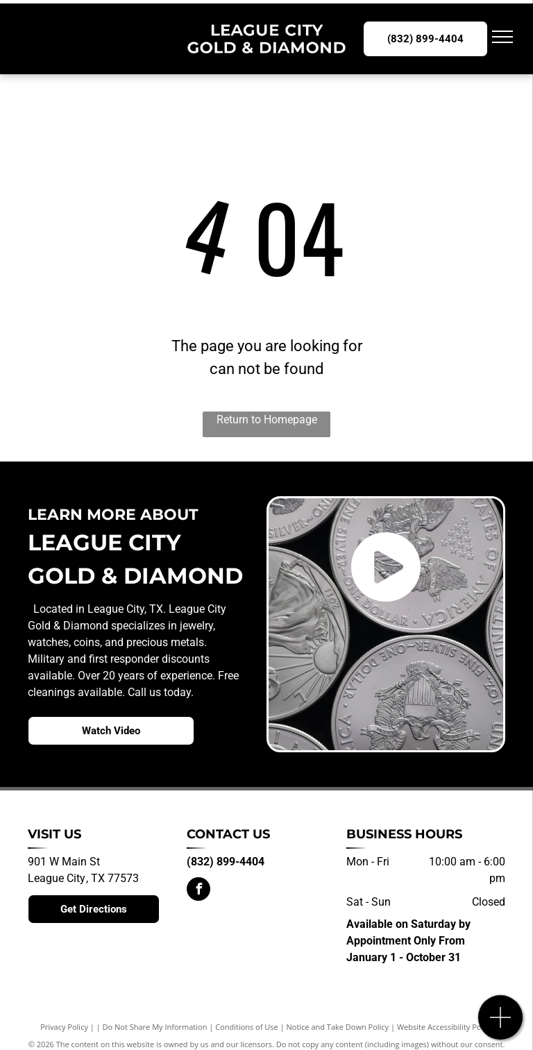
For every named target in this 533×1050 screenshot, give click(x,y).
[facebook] (198, 890)
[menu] (502, 37)
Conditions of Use (246, 1027)
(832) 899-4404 (225, 861)
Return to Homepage (267, 419)
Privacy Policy (64, 1027)
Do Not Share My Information (155, 1027)
